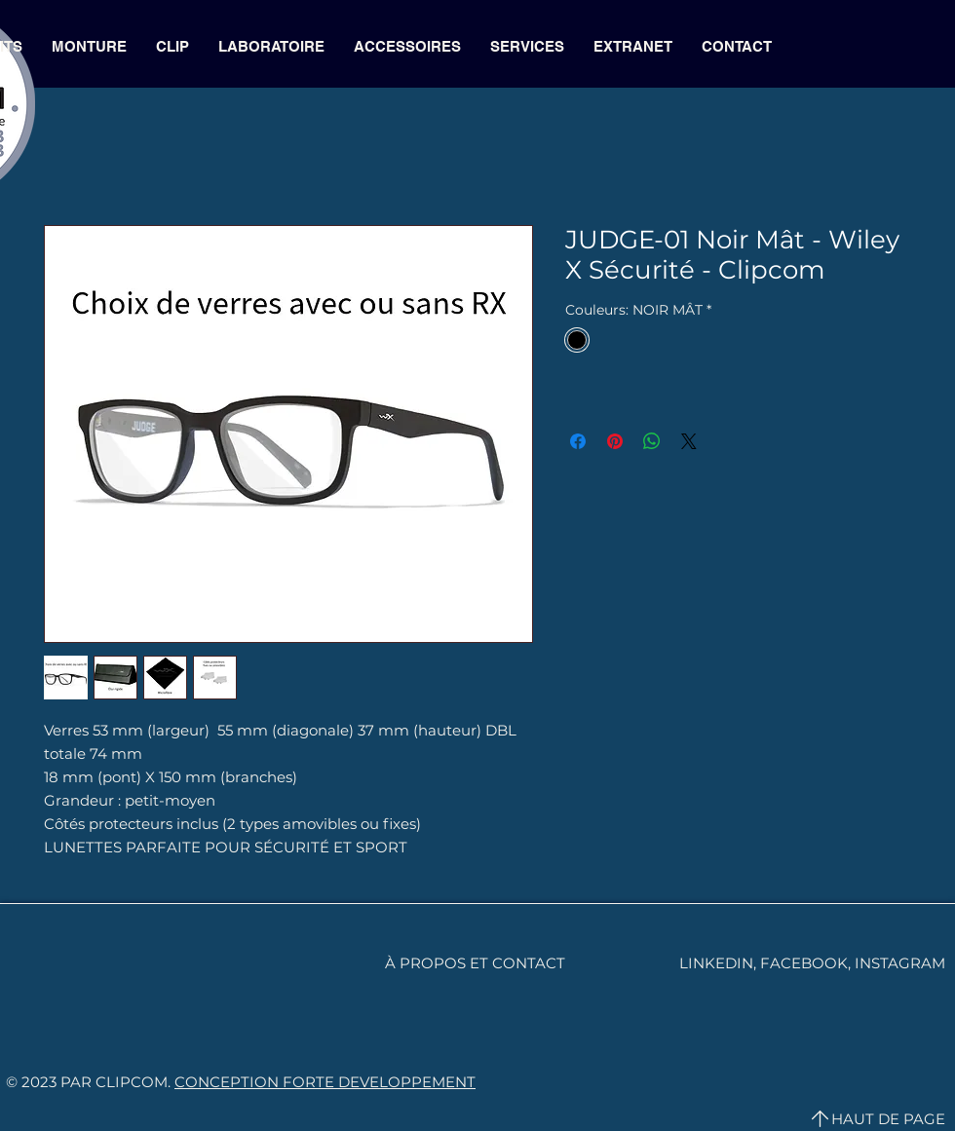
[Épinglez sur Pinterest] (615, 441)
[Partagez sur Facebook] (578, 441)
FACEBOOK (804, 963)
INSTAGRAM (900, 963)
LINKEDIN (716, 963)
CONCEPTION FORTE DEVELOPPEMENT (325, 1082)
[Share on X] (689, 441)
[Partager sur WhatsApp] (652, 441)
